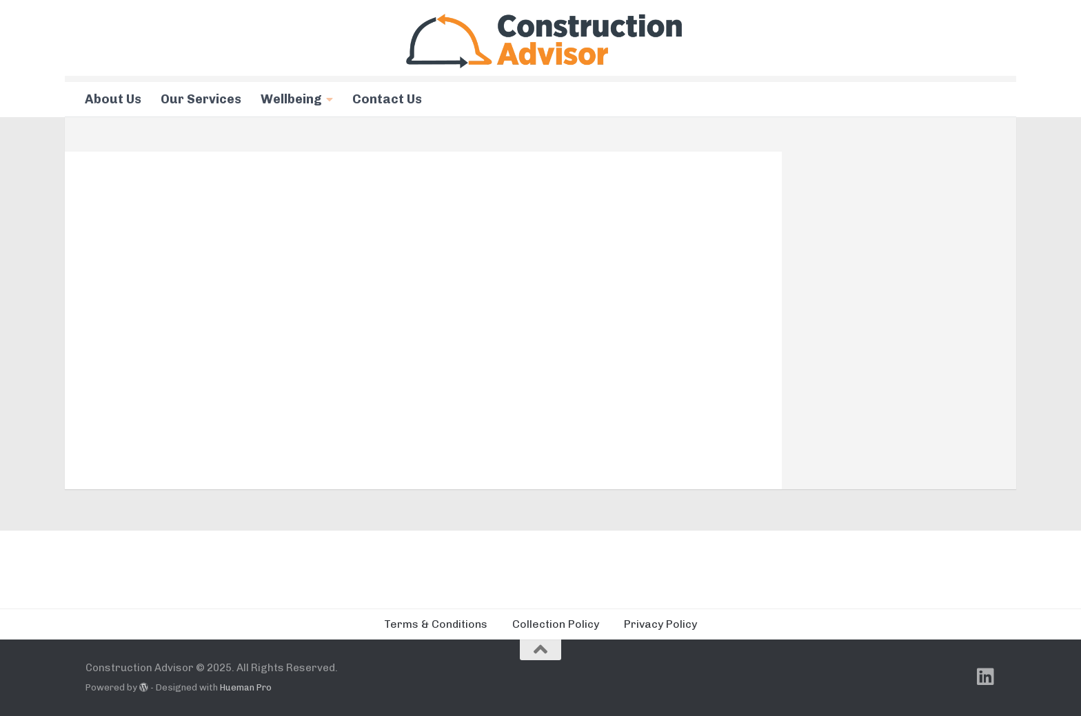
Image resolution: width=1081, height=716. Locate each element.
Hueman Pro (246, 687)
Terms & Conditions (435, 624)
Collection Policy (555, 624)
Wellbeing (291, 99)
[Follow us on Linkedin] (986, 676)
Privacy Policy (660, 624)
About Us (113, 99)
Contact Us (387, 99)
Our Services (201, 99)
